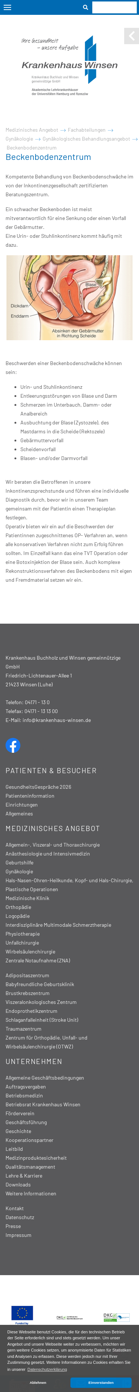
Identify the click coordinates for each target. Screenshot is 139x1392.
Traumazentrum (24, 1028)
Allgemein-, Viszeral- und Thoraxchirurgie (53, 844)
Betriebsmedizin (24, 1095)
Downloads (18, 1184)
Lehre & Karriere (24, 1175)
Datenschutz (20, 1217)
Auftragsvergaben (26, 1086)
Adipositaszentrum (27, 975)
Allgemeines (19, 813)
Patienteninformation (30, 795)
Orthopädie (18, 907)
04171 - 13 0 (37, 702)
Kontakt (15, 1208)
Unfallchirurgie (22, 942)
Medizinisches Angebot (32, 130)
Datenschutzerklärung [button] (47, 1369)
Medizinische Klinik (27, 898)
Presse (13, 1226)
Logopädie (18, 916)
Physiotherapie (23, 933)
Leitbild (14, 1149)
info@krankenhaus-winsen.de (57, 720)
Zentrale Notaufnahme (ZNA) (38, 960)
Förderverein (20, 1113)
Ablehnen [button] (38, 1382)
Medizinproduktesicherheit (36, 1158)
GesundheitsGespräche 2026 (38, 787)
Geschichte (18, 1131)
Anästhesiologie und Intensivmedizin (48, 853)
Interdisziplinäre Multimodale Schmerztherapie (58, 925)
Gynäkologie (19, 138)
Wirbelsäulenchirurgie (30, 951)
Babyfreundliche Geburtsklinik (40, 984)
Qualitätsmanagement (30, 1166)
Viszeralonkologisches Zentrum (41, 1002)
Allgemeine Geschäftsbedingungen (45, 1077)
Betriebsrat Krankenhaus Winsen (43, 1104)
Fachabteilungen (87, 130)
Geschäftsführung (26, 1122)
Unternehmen (34, 1061)
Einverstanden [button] (101, 1382)
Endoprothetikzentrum (31, 1011)
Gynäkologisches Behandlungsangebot (86, 138)
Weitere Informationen (31, 1193)
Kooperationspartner (29, 1140)
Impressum (19, 1235)
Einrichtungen (22, 804)
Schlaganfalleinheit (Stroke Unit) (42, 1020)
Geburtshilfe (19, 862)
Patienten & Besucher (51, 770)
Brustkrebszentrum (28, 993)
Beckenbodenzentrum (32, 147)
